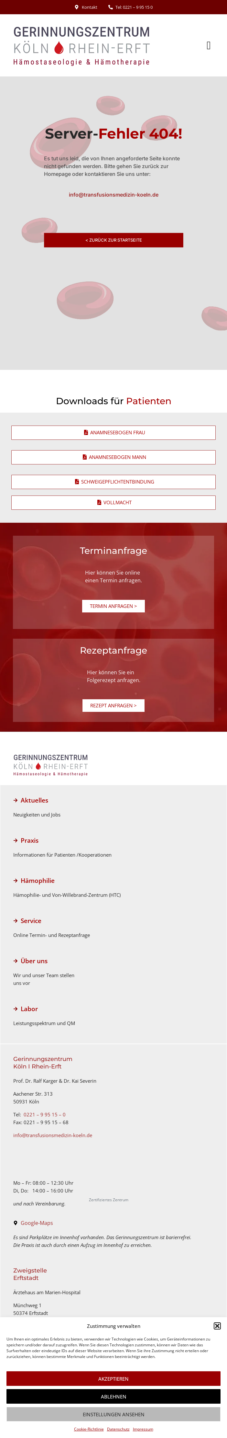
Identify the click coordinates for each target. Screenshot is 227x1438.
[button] (217, 1326)
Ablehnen (113, 1396)
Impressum (143, 1429)
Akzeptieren (113, 1378)
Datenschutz (118, 1429)
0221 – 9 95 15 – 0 (45, 1114)
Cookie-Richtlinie (89, 1429)
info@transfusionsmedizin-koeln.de (52, 1135)
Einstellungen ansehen (114, 1414)
